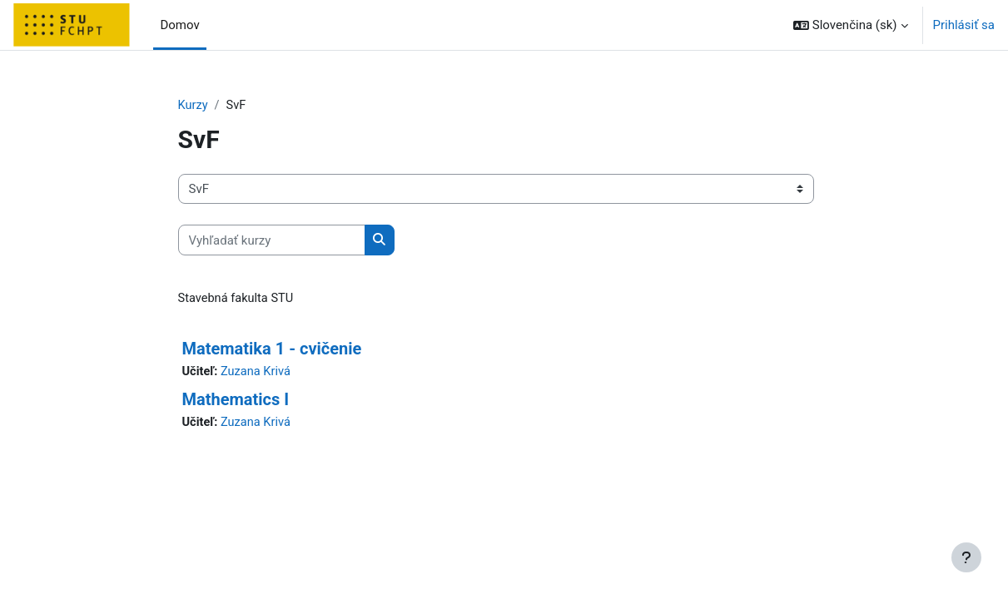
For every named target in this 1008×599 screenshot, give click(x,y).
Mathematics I (236, 401)
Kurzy (193, 105)
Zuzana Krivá (257, 372)
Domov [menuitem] (179, 24)
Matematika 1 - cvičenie (272, 349)
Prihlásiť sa (964, 24)
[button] (850, 25)
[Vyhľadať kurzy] (271, 240)
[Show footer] (966, 557)
